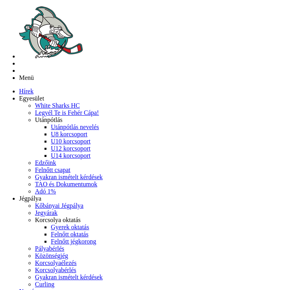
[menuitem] (26, 44)
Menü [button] (26, 31)
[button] (31, 51)
